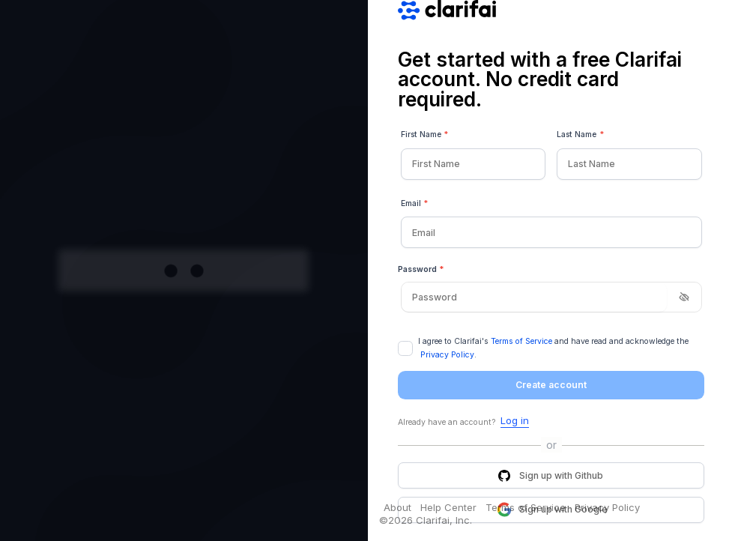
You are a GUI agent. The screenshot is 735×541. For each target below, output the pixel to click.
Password (421, 269)
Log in (514, 420)
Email (415, 204)
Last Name (580, 135)
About (397, 507)
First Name (425, 135)
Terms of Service (521, 341)
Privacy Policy (447, 355)
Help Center (448, 507)
